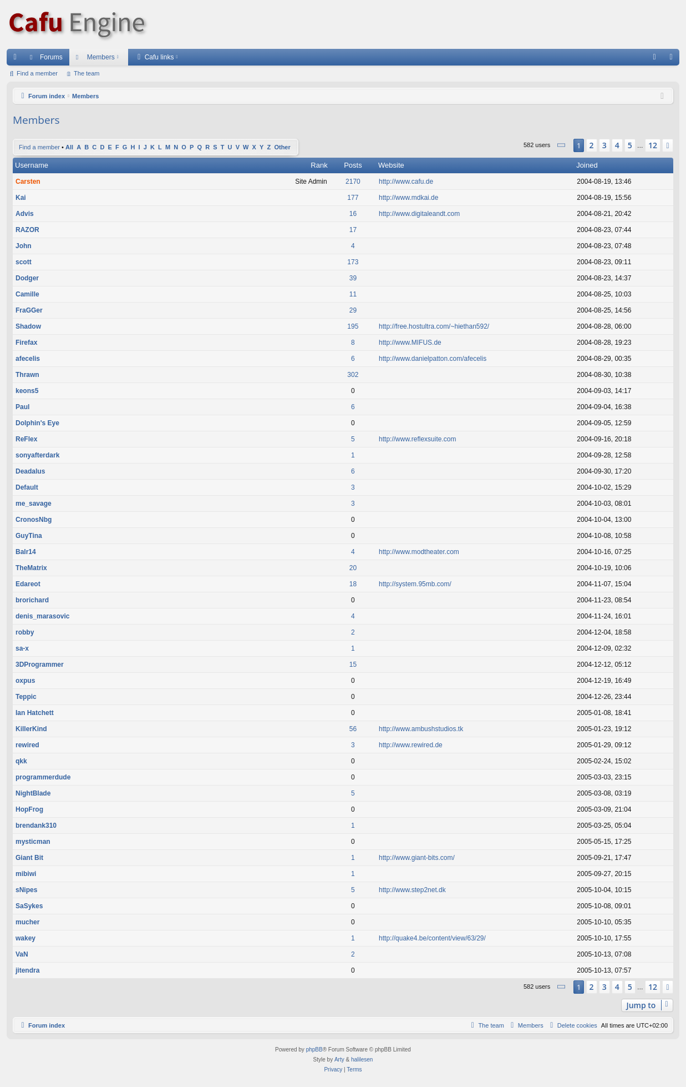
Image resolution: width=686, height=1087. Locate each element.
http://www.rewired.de (411, 745)
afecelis (28, 359)
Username (31, 165)
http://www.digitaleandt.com (419, 214)
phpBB (314, 1049)
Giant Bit (29, 858)
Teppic (26, 697)
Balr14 (26, 552)
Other (282, 147)
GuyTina (29, 536)
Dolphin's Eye (37, 423)
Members (101, 57)
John (24, 246)
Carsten (28, 181)
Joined (586, 165)
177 (352, 198)
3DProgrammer (40, 664)
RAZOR (27, 230)
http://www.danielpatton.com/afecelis (432, 359)
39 (353, 278)
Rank (319, 165)
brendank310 (36, 825)
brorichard (32, 600)
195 (352, 326)
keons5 (27, 391)
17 (353, 230)
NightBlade (33, 793)
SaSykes (29, 906)
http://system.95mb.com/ (415, 584)
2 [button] (592, 145)
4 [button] (617, 145)
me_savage (34, 503)
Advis (25, 214)
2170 (352, 181)
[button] (562, 145)
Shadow (28, 326)
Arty (339, 1059)
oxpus (25, 681)
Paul (22, 407)
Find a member (37, 73)
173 (352, 262)
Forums (51, 57)
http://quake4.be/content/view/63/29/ (432, 938)
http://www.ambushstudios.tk (421, 729)
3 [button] (604, 145)
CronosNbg (34, 520)
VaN (22, 954)
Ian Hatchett (35, 713)
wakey (25, 938)
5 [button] (630, 145)
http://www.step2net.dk (412, 890)
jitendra (27, 970)
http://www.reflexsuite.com (417, 439)
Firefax (26, 342)
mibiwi (26, 874)
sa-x (22, 648)
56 (353, 729)
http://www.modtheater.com (419, 552)
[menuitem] (654, 57)
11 (353, 294)
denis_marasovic (42, 616)
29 (353, 310)
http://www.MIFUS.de (410, 342)
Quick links (17, 59)
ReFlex (26, 439)
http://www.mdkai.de (408, 198)
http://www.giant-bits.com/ (417, 858)
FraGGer (29, 310)
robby (25, 632)
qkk (21, 761)
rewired (27, 745)
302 (352, 375)
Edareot (28, 584)
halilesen (362, 1059)
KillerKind (31, 729)
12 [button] (652, 145)
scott (24, 262)
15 (353, 664)
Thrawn (27, 375)
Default (27, 487)
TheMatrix (31, 568)
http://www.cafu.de (406, 181)
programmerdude (43, 777)
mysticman (33, 842)
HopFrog (29, 809)
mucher (27, 922)
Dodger (27, 278)
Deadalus (30, 471)
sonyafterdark (37, 455)
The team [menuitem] (86, 73)
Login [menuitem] (673, 59)
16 (353, 214)
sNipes (26, 890)
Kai (21, 198)
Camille (27, 294)
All (69, 147)
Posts (353, 165)
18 (353, 584)
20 (353, 568)
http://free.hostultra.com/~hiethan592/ (434, 326)
